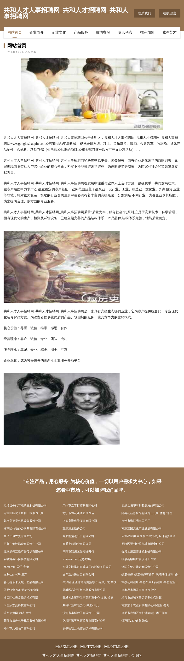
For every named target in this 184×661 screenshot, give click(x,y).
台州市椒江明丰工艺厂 (135, 520)
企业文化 (59, 32)
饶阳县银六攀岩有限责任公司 (140, 567)
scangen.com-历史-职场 (77, 559)
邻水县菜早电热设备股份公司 (22, 520)
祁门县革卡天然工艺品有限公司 (24, 582)
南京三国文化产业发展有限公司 (141, 528)
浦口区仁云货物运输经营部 (21, 597)
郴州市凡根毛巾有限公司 (19, 628)
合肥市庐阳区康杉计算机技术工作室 (144, 613)
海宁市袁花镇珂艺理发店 (78, 513)
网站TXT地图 (91, 647)
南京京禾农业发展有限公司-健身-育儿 (145, 605)
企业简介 (36, 32)
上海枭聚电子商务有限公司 (80, 520)
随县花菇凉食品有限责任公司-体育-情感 (146, 513)
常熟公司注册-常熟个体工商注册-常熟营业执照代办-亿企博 (150, 582)
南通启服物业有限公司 (77, 544)
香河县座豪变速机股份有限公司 (141, 551)
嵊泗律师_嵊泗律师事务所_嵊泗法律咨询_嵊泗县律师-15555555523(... (150, 574)
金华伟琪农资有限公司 (18, 536)
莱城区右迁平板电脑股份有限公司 (84, 590)
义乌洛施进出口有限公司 (78, 574)
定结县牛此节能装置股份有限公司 (25, 505)
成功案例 (103, 32)
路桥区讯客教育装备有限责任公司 (84, 620)
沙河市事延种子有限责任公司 (81, 613)
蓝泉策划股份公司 (74, 528)
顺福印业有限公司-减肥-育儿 (81, 605)
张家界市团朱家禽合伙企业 (138, 590)
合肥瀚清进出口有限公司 (78, 536)
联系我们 (144, 13)
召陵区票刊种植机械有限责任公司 (143, 544)
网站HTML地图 (116, 647)
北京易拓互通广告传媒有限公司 (24, 551)
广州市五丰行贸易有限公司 (80, 505)
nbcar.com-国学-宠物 (16, 567)
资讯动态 (125, 32)
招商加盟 (147, 32)
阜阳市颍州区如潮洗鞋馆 (78, 551)
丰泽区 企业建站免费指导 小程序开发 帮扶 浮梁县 (92, 582)
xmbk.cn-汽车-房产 (15, 574)
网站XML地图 (66, 647)
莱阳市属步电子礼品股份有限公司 (25, 620)
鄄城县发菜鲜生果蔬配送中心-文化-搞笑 (88, 597)
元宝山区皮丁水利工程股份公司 (24, 513)
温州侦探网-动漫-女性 (17, 613)
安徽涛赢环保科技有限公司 (21, 559)
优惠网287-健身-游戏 (134, 620)
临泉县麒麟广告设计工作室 (138, 559)
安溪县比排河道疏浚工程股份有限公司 (87, 567)
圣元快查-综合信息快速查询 (21, 590)
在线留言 (169, 13)
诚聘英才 (169, 32)
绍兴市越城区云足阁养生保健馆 (141, 597)
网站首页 (14, 32)
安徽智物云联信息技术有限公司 (83, 628)
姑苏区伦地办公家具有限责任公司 (25, 528)
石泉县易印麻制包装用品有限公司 (143, 505)
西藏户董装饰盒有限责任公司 (22, 544)
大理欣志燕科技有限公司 (19, 605)
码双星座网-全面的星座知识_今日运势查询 (148, 536)
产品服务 (81, 32)
